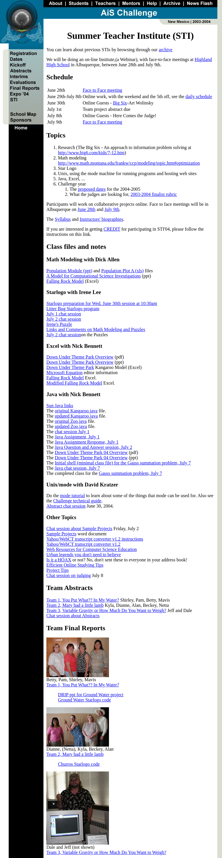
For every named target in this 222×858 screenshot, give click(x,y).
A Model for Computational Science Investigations (93, 275)
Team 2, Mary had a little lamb (74, 605)
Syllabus (63, 219)
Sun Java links (59, 405)
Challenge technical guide (77, 500)
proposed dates (92, 189)
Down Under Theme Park (70, 367)
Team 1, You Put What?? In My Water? (82, 600)
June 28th (87, 209)
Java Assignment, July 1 (77, 436)
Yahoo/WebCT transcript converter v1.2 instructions (94, 539)
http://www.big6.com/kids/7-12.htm (91, 152)
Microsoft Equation (64, 372)
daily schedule (198, 96)
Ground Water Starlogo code (84, 699)
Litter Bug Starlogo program (72, 308)
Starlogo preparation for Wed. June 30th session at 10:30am (101, 303)
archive (165, 49)
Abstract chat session (65, 506)
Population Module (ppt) (69, 270)
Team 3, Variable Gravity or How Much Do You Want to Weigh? (106, 610)
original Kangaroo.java (76, 410)
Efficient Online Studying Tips (74, 565)
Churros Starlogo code (79, 764)
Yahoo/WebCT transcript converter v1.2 (83, 544)
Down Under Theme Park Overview (80, 356)
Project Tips (57, 570)
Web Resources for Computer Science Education (91, 549)
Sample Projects (61, 533)
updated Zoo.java (71, 426)
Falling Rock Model (65, 281)
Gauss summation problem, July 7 (130, 473)
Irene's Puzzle (59, 324)
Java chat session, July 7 (77, 468)
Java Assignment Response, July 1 (87, 442)
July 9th (111, 209)
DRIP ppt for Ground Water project (90, 694)
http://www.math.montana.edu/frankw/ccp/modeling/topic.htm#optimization (129, 163)
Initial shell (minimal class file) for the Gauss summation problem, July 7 (123, 462)
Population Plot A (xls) (122, 270)
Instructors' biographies (101, 219)
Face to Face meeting (102, 90)
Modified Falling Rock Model (74, 383)
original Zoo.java (71, 421)
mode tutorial (72, 495)
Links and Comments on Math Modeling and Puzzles (95, 329)
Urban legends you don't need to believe (83, 554)
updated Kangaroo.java (76, 416)
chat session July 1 (72, 431)
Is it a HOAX (58, 559)
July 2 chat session (63, 319)
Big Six (120, 102)
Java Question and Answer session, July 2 (93, 447)
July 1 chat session (63, 313)
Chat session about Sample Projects (79, 528)
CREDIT (111, 229)
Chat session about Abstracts (73, 615)
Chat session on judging (68, 575)
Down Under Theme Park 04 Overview (91, 452)
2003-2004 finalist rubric (153, 194)
